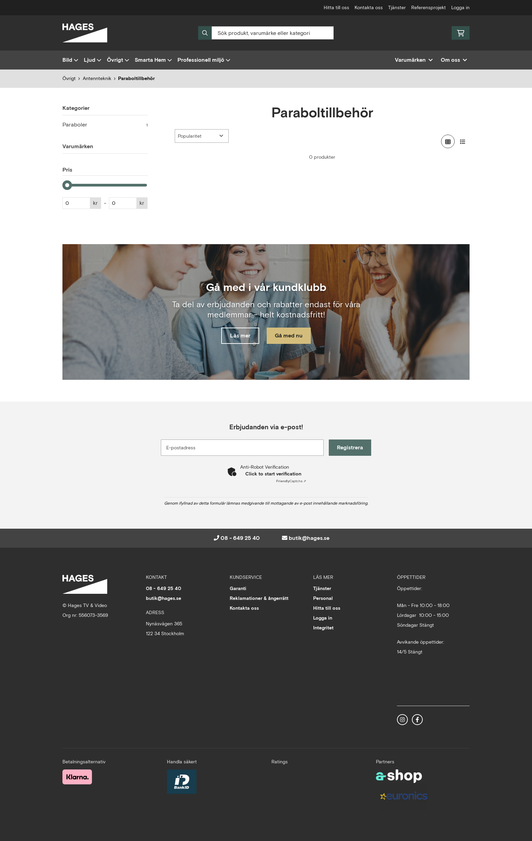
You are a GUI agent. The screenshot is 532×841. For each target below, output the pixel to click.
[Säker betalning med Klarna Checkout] (77, 776)
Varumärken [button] (414, 60)
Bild (70, 60)
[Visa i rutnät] (448, 141)
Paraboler (105, 124)
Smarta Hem (153, 60)
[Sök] (266, 33)
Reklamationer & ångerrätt (259, 598)
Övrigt (118, 60)
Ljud (92, 60)
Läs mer (240, 335)
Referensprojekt (428, 7)
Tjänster (397, 7)
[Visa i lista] (463, 141)
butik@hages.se (309, 538)
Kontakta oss (369, 7)
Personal (323, 598)
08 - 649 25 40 (240, 538)
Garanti (238, 588)
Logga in (460, 7)
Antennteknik (97, 78)
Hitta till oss (336, 7)
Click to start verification (273, 473)
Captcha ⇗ (291, 481)
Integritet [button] (323, 627)
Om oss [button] (454, 60)
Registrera (350, 447)
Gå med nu (289, 335)
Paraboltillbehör (136, 78)
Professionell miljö (203, 60)
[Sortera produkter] (202, 136)
